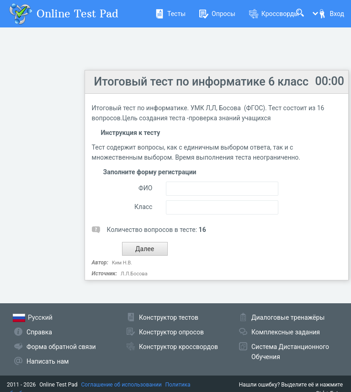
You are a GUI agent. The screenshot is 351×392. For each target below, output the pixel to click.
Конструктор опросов (171, 332)
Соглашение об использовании (121, 384)
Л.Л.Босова (134, 274)
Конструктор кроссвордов (178, 346)
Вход (331, 13)
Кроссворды (274, 13)
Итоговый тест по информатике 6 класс (201, 81)
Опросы (217, 13)
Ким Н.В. (122, 263)
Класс (143, 206)
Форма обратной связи (61, 346)
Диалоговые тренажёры (287, 317)
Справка (39, 332)
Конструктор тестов (168, 317)
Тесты (170, 13)
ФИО (145, 188)
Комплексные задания (285, 332)
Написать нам (48, 361)
